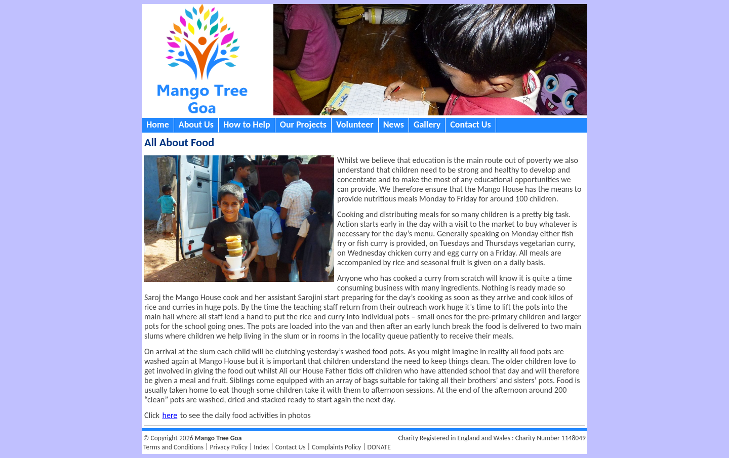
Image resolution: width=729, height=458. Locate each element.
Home (157, 124)
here (170, 415)
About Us (196, 124)
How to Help (246, 124)
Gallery (427, 124)
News (393, 124)
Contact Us (470, 124)
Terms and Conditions (173, 447)
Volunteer (355, 124)
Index (261, 447)
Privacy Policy (228, 447)
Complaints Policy (336, 447)
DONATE (379, 447)
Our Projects (303, 124)
